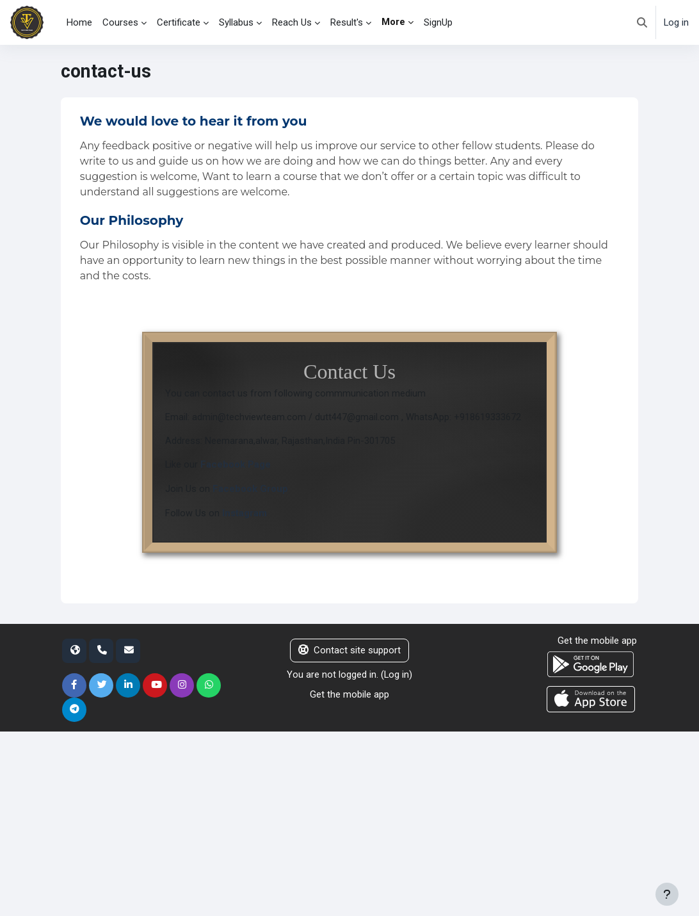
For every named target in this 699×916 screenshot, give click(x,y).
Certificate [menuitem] (178, 22)
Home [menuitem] (79, 22)
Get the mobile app (349, 694)
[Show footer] (667, 894)
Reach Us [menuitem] (292, 22)
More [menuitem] (393, 22)
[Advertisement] (349, 822)
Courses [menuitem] (120, 22)
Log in (676, 22)
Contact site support (349, 651)
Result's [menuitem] (346, 22)
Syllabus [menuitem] (236, 22)
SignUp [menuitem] (438, 22)
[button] (642, 22)
